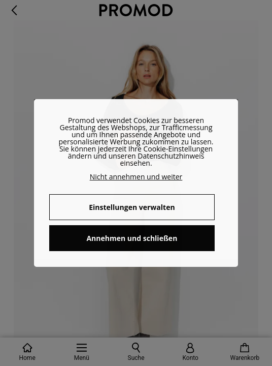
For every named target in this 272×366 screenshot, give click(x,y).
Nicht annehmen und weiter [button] (136, 176)
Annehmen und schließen (131, 238)
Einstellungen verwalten (132, 207)
